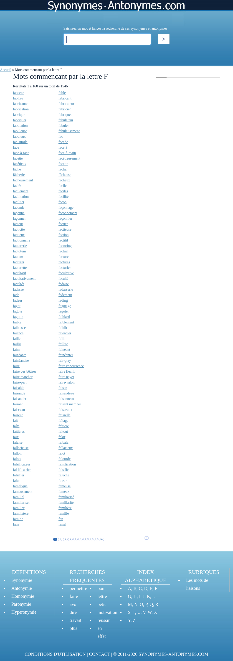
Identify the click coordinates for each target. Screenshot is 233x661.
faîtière (63, 426)
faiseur (18, 415)
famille (63, 513)
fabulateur (65, 120)
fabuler (63, 125)
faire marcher (23, 377)
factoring (65, 246)
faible (17, 322)
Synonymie (21, 580)
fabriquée (65, 115)
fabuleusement (69, 131)
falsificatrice (22, 470)
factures (64, 262)
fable (62, 93)
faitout (63, 431)
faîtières (19, 431)
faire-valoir (66, 382)
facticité (19, 229)
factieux (19, 235)
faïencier (64, 333)
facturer (18, 262)
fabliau (18, 98)
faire (16, 366)
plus (73, 628)
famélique (20, 486)
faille (16, 339)
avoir (74, 604)
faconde (19, 207)
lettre (102, 596)
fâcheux (64, 180)
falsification (67, 464)
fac (60, 136)
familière (65, 508)
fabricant (64, 98)
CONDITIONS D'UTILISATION (55, 654)
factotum (19, 251)
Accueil (5, 70)
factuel (63, 251)
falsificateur (21, 464)
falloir (17, 453)
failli (61, 339)
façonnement (67, 213)
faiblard (64, 317)
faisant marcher (69, 404)
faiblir (62, 328)
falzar (62, 481)
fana (16, 524)
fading (63, 300)
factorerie (20, 246)
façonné (19, 213)
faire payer (66, 377)
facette (63, 164)
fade (16, 295)
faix (16, 437)
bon (101, 588)
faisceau (19, 410)
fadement (65, 295)
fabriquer (19, 120)
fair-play (64, 360)
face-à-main (67, 153)
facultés (18, 284)
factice (63, 224)
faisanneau (66, 399)
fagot (16, 306)
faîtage (63, 420)
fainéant (64, 349)
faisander (19, 399)
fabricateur (66, 104)
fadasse (18, 289)
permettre (78, 588)
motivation (107, 612)
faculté (63, 278)
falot (61, 453)
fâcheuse (64, 175)
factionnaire (21, 240)
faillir (17, 344)
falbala (63, 442)
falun (16, 481)
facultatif (19, 273)
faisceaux (65, 410)
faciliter (18, 202)
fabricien (64, 109)
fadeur (17, 300)
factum (18, 257)
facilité (63, 196)
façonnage (65, 207)
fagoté (17, 311)
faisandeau (66, 393)
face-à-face (21, 153)
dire (73, 612)
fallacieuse (20, 448)
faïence (18, 333)
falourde (64, 459)
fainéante (19, 355)
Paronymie (21, 604)
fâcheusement (23, 180)
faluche (63, 475)
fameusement (22, 491)
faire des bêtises (24, 371)
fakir (61, 437)
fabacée (18, 93)
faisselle (64, 415)
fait (15, 420)
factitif (63, 240)
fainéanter (65, 355)
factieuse (64, 229)
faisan (62, 388)
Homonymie (22, 596)
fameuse (64, 486)
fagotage (64, 306)
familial (18, 497)
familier (19, 508)
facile (62, 186)
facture (63, 257)
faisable (18, 388)
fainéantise (21, 360)
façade (63, 142)
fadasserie (65, 289)
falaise (18, 442)
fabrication (21, 109)
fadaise (63, 284)
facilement (20, 191)
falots (17, 459)
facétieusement (69, 158)
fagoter (63, 311)
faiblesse (19, 328)
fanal (62, 524)
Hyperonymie (23, 612)
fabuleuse (20, 131)
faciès (17, 186)
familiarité (66, 502)
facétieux (19, 164)
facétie (18, 158)
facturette (20, 267)
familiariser (21, 502)
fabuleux (19, 136)
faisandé (19, 393)
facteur (18, 224)
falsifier (18, 475)
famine (18, 519)
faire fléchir (67, 371)
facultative (66, 273)
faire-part (20, 382)
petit (102, 604)
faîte (16, 426)
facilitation (21, 196)
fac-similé (20, 142)
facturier (64, 267)
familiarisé (66, 497)
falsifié (63, 470)
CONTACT (99, 654)
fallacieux (65, 448)
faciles (63, 191)
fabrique (19, 115)
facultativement (24, 278)
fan (60, 519)
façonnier (65, 218)
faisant (18, 404)
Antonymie (21, 588)
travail (75, 620)
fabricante (20, 104)
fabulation (20, 125)
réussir (104, 620)
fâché (17, 169)
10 (101, 539)
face (16, 147)
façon (62, 202)
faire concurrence (71, 366)
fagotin (18, 317)
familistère (20, 513)
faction (63, 235)
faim (16, 349)
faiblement (66, 322)
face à (62, 147)
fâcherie (19, 175)
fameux (63, 491)
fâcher (63, 169)
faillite (63, 344)
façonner (19, 218)
